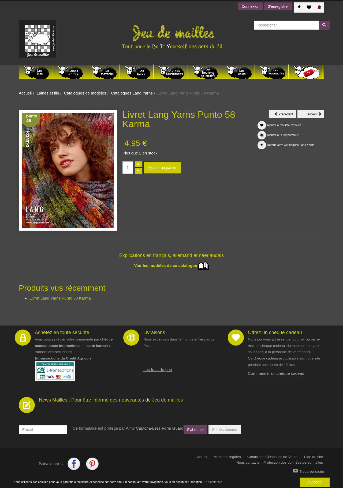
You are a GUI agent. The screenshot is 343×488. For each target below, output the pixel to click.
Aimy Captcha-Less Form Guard (154, 428)
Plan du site (313, 457)
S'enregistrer (278, 6)
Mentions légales (227, 457)
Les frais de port (157, 369)
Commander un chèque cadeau (276, 373)
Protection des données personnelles (293, 462)
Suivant (315, 115)
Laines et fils (48, 93)
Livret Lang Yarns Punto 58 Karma (60, 298)
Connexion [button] (250, 6)
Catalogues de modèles (85, 93)
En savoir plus (213, 482)
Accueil (25, 93)
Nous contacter (248, 462)
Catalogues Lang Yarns (131, 93)
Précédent (285, 115)
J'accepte (315, 482)
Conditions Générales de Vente (272, 457)
